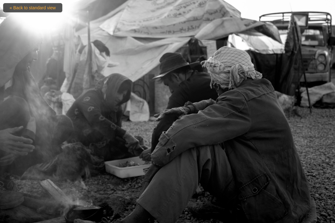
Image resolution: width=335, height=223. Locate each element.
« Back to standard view (33, 7)
